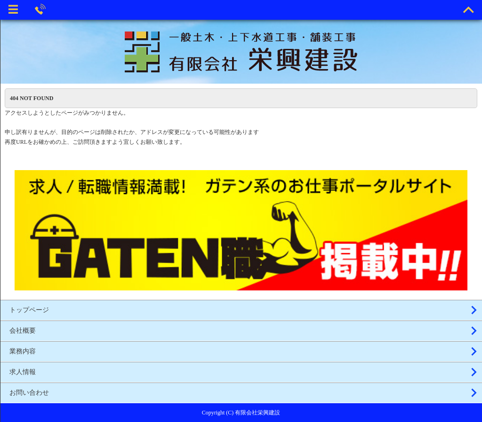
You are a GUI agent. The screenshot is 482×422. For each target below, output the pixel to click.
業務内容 (22, 351)
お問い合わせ (29, 392)
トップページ (29, 309)
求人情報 (22, 371)
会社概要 (22, 330)
